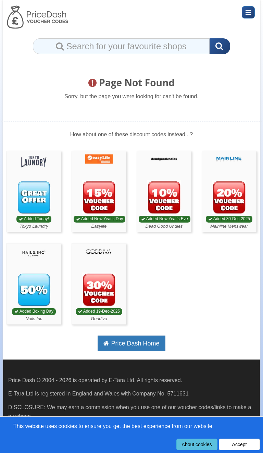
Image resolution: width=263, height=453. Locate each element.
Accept (239, 444)
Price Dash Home (131, 343)
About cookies (197, 444)
